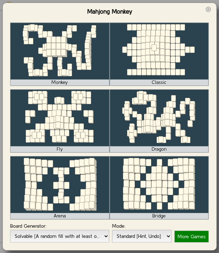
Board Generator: (28, 226)
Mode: (118, 226)
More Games (192, 236)
